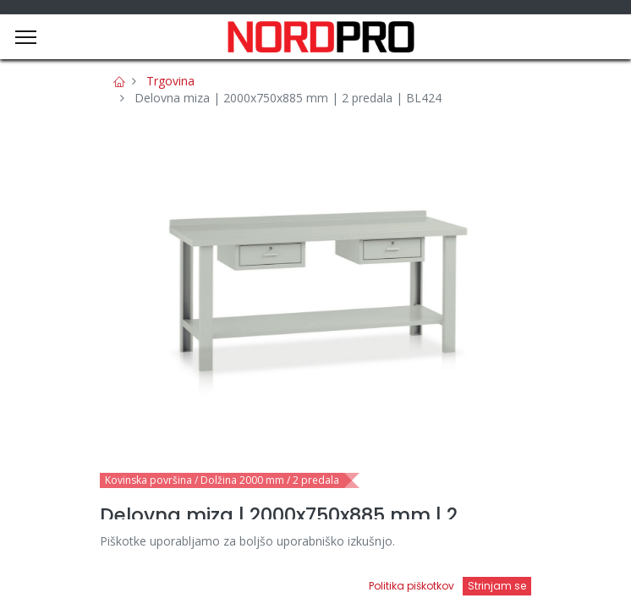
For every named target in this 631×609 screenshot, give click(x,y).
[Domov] (55, 580)
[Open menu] (402, 584)
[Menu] (26, 37)
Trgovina (170, 81)
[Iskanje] (229, 580)
